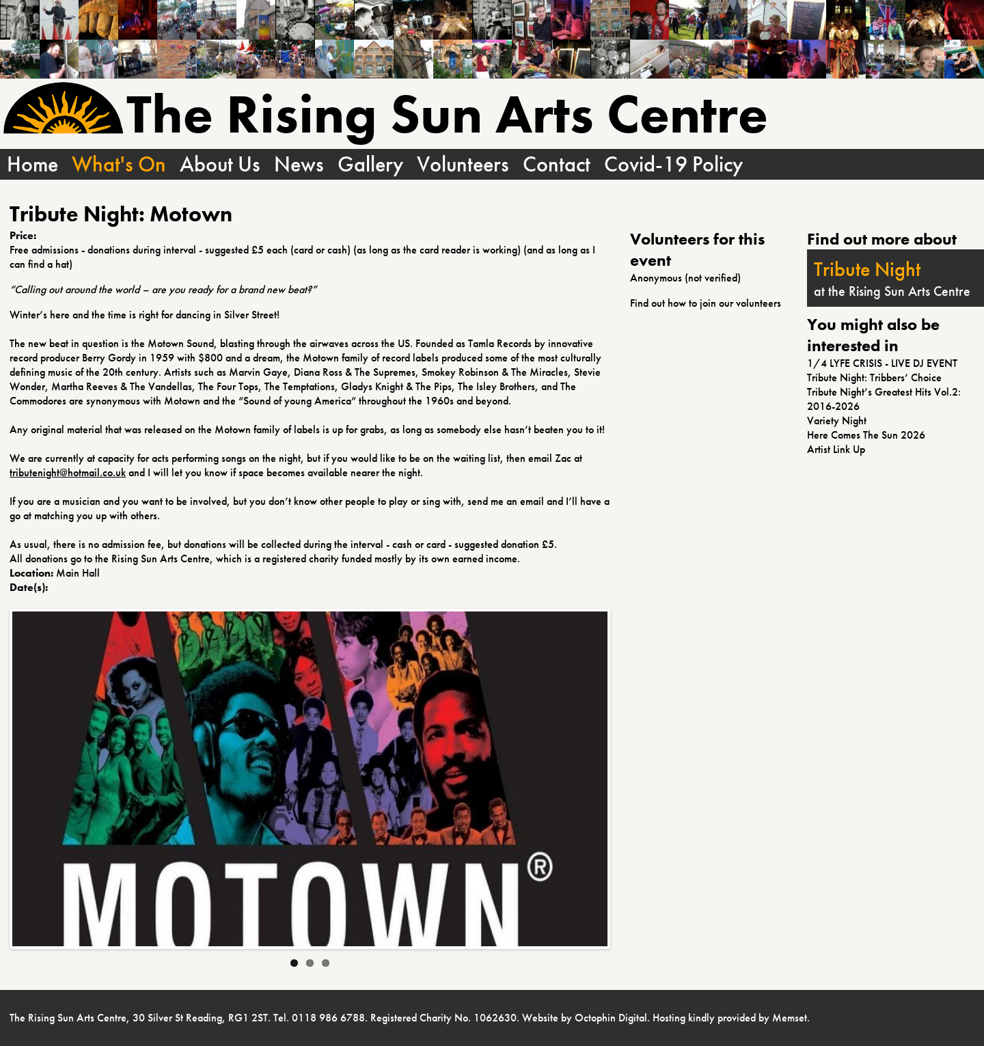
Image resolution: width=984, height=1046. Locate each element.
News (299, 164)
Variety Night (836, 420)
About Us (220, 164)
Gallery (370, 164)
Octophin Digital (611, 1017)
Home (32, 164)
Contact (556, 164)
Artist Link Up (836, 449)
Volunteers (463, 164)
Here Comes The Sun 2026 (866, 435)
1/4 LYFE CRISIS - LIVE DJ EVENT (882, 363)
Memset (789, 1017)
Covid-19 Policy (673, 164)
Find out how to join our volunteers (705, 303)
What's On (119, 164)
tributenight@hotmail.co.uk (68, 472)
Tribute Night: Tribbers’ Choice (874, 377)
